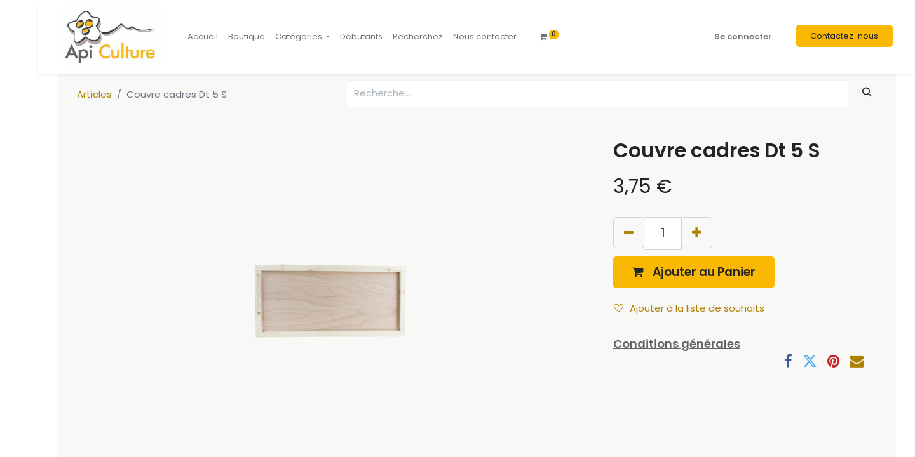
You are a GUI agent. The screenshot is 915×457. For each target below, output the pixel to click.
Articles (94, 94)
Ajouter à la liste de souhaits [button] (689, 308)
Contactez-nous (844, 36)
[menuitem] (202, 36)
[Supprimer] (628, 232)
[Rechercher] (867, 92)
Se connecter (743, 36)
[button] (694, 272)
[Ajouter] (696, 232)
